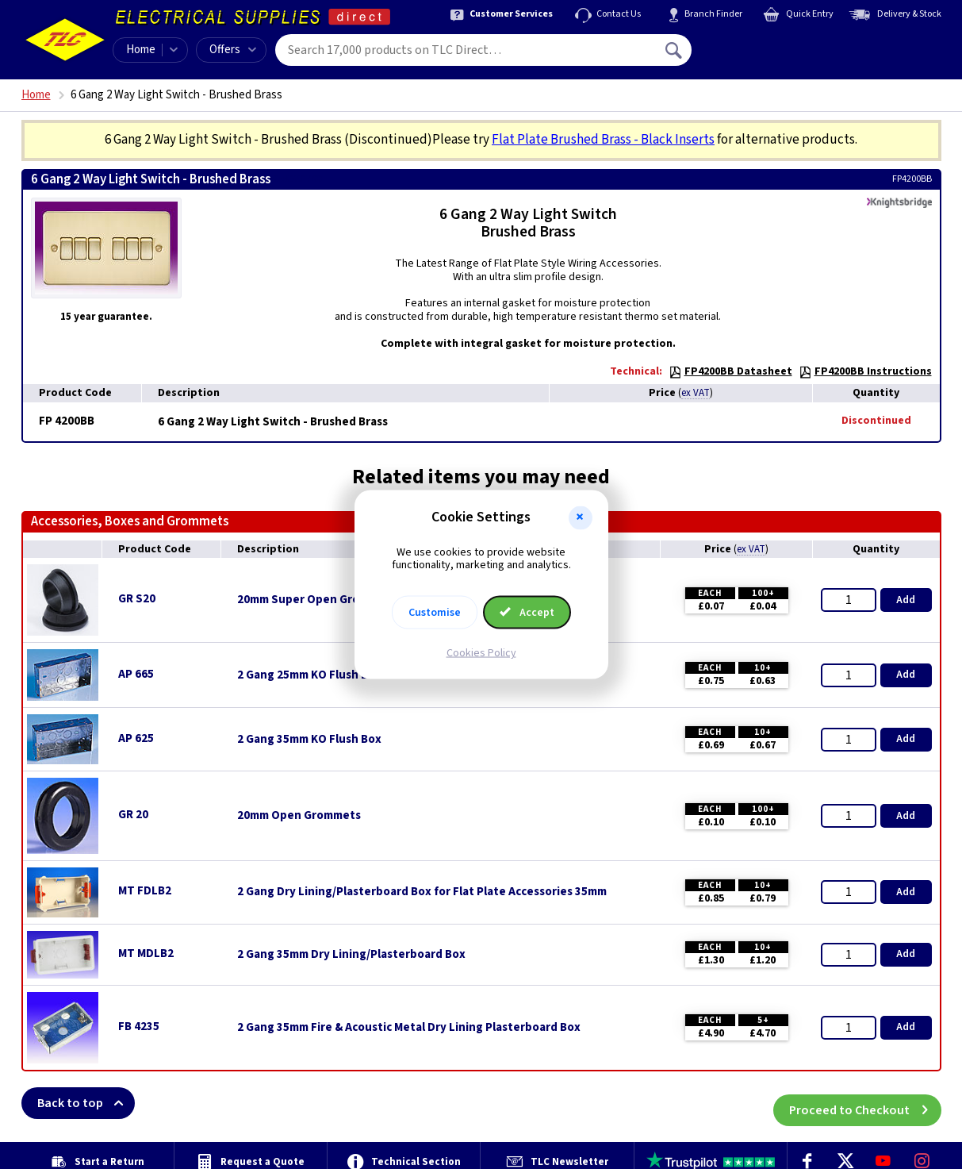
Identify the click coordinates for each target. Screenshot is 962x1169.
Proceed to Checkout (865, 1103)
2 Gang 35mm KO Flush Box (309, 740)
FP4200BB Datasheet (730, 371)
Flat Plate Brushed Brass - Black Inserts (603, 139)
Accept (527, 613)
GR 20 (133, 814)
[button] (580, 517)
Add (905, 600)
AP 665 (136, 674)
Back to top (86, 1103)
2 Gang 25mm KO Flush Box (309, 675)
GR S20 (136, 598)
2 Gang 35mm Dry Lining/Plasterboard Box (351, 955)
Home (140, 49)
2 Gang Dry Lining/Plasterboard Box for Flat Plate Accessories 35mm (422, 892)
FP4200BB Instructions (865, 371)
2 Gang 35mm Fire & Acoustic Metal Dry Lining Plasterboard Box (409, 1028)
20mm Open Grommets (299, 816)
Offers (232, 49)
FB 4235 (138, 1026)
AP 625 (136, 738)
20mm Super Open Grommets (317, 600)
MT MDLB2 (146, 953)
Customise (434, 613)
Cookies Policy (481, 653)
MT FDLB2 (144, 891)
